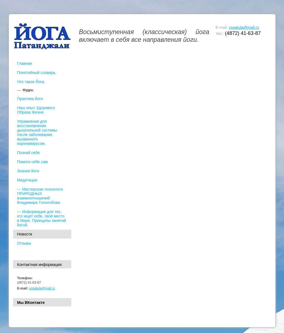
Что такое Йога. (31, 82)
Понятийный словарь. (37, 72)
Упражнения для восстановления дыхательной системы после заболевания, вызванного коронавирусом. (37, 132)
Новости (24, 234)
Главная (24, 63)
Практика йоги (30, 98)
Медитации (27, 180)
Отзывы (24, 243)
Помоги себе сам (32, 162)
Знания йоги (28, 171)
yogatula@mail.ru (244, 27)
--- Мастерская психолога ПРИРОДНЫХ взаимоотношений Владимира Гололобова (40, 196)
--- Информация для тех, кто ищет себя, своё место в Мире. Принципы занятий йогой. (41, 218)
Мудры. (28, 90)
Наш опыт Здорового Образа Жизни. (36, 110)
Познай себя (28, 152)
